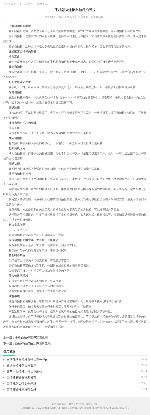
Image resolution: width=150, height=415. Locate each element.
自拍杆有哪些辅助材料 (21, 377)
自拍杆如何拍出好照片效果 (33, 343)
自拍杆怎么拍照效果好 (21, 383)
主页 (19, 3)
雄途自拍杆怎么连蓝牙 (21, 365)
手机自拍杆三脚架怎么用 (31, 337)
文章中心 (29, 3)
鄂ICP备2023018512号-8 (116, 407)
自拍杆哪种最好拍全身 (21, 389)
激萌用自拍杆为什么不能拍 (24, 371)
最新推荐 (42, 3)
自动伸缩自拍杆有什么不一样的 (27, 359)
